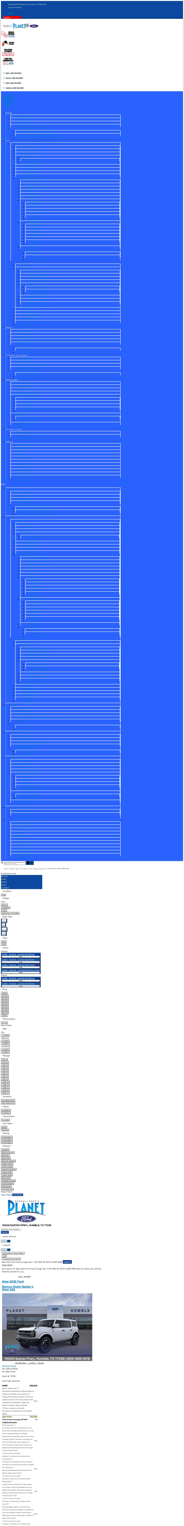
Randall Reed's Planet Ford (9, 100)
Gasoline (5, 1130)
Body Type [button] (7, 916)
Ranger (34, 216)
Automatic (5, 1120)
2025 (3, 941)
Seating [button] (6, 1133)
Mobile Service (22, 389)
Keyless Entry (6, 1172)
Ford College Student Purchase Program (38, 137)
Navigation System (8, 1181)
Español (11, 13)
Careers (19, 451)
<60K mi (5, 1076)
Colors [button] (5, 947)
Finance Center (22, 331)
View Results (17, 1195)
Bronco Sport (37, 232)
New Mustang (32, 247)
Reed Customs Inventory (27, 438)
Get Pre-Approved (29, 169)
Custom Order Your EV (36, 296)
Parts (23, 399)
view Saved (16, 1259)
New (18, 144)
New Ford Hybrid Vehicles (37, 275)
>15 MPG (5, 1035)
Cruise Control (7, 1166)
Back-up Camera (8, 1152)
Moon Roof (6, 1178)
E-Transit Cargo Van (39, 293)
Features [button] (6, 1146)
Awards (19, 467)
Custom (11, 869)
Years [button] (5, 938)
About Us (9, 442)
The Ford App (22, 426)
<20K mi (5, 1068)
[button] (6, 17)
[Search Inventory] (14, 863)
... (8, 1241)
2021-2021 (23, 869)
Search (5, 1232)
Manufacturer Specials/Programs (30, 128)
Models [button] (6, 898)
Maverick (30, 197)
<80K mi (5, 1079)
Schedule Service (23, 386)
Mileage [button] (6, 1055)
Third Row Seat (7, 1189)
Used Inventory (27, 265)
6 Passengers (7, 1140)
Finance (9, 328)
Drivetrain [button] (7, 1096)
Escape (34, 238)
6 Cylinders (6, 1110)
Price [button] (5, 989)
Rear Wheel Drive (8, 1103)
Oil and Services (28, 411)
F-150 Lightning (33, 194)
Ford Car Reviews (34, 184)
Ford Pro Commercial (25, 423)
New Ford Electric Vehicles (38, 271)
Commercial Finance (25, 371)
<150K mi (5, 1087)
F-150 (33, 206)
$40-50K (5, 1007)
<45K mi (5, 1073)
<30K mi (5, 1071)
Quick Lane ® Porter (30, 420)
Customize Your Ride (35, 160)
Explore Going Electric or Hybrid (39, 306)
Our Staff (20, 454)
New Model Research (30, 178)
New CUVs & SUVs (34, 222)
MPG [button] (5, 1029)
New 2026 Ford (13, 1281)
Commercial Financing (26, 337)
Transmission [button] (8, 1116)
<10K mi (5, 1062)
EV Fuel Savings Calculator (38, 300)
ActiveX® (5, 1150)
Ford (30, 869)
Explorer (34, 241)
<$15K (4, 993)
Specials (9, 113)
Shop (8, 141)
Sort (4, 1256)
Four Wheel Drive (8, 1100)
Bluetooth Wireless (8, 1161)
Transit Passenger (38, 259)
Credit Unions (22, 343)
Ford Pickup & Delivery (26, 392)
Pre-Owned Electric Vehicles (38, 278)
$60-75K (5, 1013)
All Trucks (35, 203)
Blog (18, 461)
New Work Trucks (29, 153)
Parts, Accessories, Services (28, 396)
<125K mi (5, 1085)
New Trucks (31, 200)
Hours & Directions (24, 448)
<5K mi (4, 1059)
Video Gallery (22, 473)
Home (6, 869)
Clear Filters (6, 1194)
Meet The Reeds (23, 470)
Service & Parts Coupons (32, 408)
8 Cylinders (6, 1113)
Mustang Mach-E (38, 235)
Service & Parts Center (26, 383)
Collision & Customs (14, 429)
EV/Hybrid (25, 268)
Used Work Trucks (29, 312)
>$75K (4, 1016)
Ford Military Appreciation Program (36, 131)
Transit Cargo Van (39, 869)
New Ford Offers (23, 116)
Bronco (29, 191)
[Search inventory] (11, 1229)
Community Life (23, 457)
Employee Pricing (23, 479)
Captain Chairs (7, 1164)
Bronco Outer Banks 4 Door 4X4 (17, 1288)
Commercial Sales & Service (16, 355)
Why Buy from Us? (24, 445)
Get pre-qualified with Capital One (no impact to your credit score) (46, 340)
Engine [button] (6, 1106)
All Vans (34, 253)
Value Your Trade (28, 166)
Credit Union (26, 377)
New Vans (29, 250)
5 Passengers (7, 1137)
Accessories (26, 402)
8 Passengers (7, 1142)
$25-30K (5, 1001)
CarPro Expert (27, 175)
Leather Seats (7, 1175)
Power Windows (7, 1183)
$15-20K (5, 996)
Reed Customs (27, 156)
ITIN (17, 346)
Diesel (4, 1127)
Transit (34, 256)
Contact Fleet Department (27, 368)
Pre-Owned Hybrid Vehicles (38, 281)
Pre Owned (21, 262)
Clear (4, 1241)
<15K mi (5, 1065)
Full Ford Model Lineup (36, 181)
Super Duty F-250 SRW (10, 913)
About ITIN (25, 349)
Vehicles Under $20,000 (31, 315)
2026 (3, 944)
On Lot (4, 1023)
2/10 (21, 1271)
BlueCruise (6, 1158)
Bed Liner (5, 1155)
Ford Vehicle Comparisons (37, 187)
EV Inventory (31, 284)
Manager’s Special (24, 122)
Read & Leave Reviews (26, 464)
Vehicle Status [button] (9, 1019)
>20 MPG (5, 1044)
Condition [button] (7, 891)
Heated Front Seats (8, 1169)
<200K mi (5, 1090)
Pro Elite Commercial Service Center (32, 365)
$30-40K (5, 1004)
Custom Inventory (34, 162)
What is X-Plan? (28, 172)
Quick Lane (21, 414)
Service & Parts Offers (26, 125)
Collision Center (23, 432)
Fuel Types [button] (7, 1123)
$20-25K (5, 999)
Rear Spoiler (6, 1186)
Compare (6, 1259)
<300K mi (5, 1093)
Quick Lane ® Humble (31, 417)
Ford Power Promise (35, 303)
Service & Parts (12, 380)
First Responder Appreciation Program (38, 135)
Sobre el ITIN (26, 729)
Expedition (35, 244)
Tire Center (26, 405)
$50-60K (5, 1010)
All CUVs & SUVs (38, 225)
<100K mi (5, 1082)
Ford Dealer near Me (25, 476)
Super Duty (36, 213)
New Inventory (27, 147)
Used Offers (21, 119)
